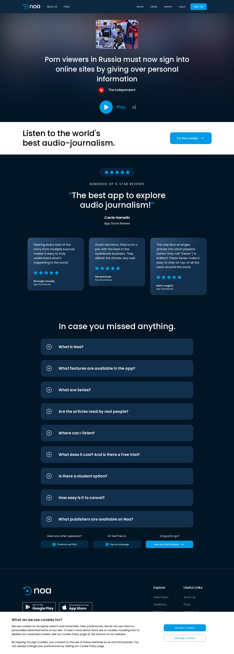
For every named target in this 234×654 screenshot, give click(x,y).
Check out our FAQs (64, 544)
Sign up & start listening (169, 544)
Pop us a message (117, 544)
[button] (111, 347)
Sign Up (198, 6)
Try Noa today (191, 138)
